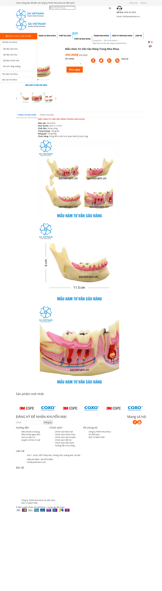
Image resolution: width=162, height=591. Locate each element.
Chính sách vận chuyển (65, 437)
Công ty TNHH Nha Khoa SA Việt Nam (100, 433)
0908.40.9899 (33, 459)
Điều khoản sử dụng (30, 431)
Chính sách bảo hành (64, 442)
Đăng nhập (133, 3)
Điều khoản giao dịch (30, 434)
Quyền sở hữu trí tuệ (30, 440)
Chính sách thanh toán (65, 434)
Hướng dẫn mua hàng (65, 445)
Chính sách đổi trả (63, 440)
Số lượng (143, 59)
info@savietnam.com (36, 462)
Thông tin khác (47, 189)
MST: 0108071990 (97, 437)
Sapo (62, 507)
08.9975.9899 (47, 459)
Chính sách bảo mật (64, 431)
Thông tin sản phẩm (27, 189)
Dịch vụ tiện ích (28, 437)
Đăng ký (144, 3)
